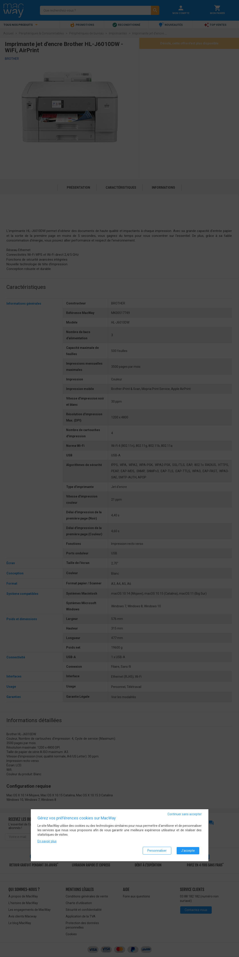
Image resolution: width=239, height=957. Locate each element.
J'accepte (188, 850)
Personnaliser (157, 850)
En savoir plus (47, 841)
